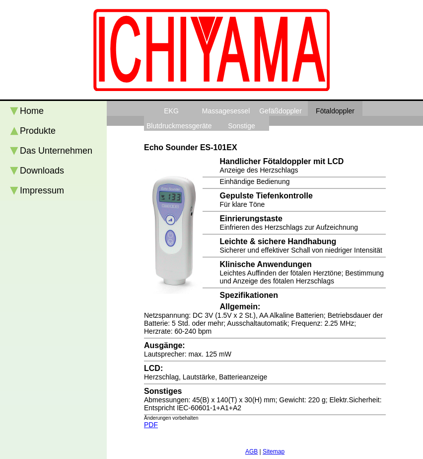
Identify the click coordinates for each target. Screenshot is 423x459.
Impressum (42, 190)
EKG (171, 111)
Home (32, 111)
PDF (151, 425)
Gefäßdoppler (280, 111)
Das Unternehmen (56, 151)
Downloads (42, 171)
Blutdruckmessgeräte (179, 126)
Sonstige (241, 126)
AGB (251, 451)
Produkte (38, 131)
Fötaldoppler (335, 111)
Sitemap (273, 451)
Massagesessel (226, 111)
